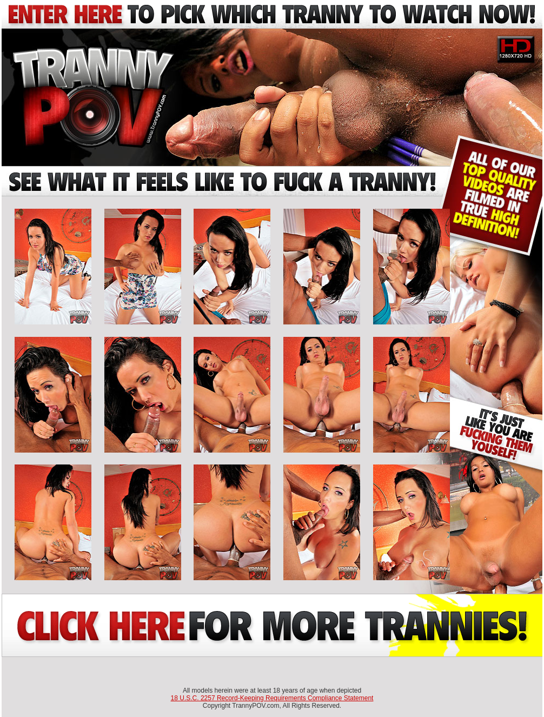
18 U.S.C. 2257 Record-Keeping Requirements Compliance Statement (272, 698)
